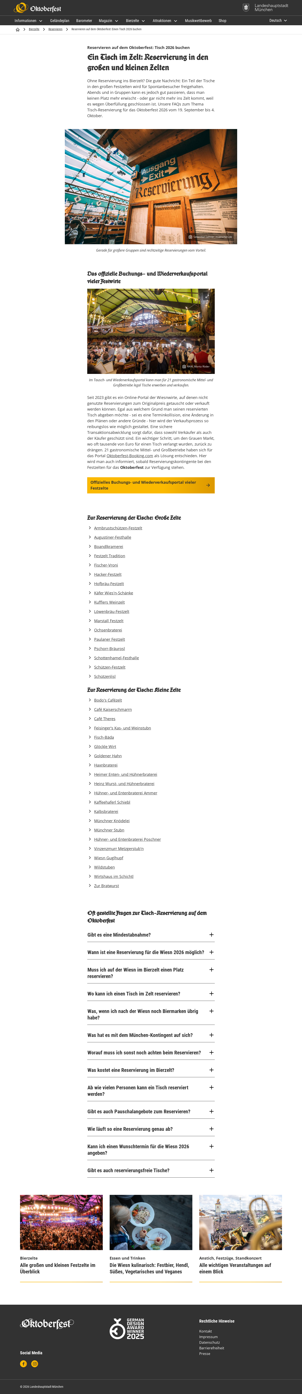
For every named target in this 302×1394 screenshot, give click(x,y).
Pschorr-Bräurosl (109, 648)
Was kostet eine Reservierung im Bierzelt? (151, 1070)
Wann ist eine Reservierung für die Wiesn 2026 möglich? (151, 952)
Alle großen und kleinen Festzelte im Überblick (57, 1268)
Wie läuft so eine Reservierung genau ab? (151, 1129)
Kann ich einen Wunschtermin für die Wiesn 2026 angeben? (151, 1149)
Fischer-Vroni (106, 565)
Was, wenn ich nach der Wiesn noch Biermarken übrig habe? (151, 1014)
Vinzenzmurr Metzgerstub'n (119, 848)
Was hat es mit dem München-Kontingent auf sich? (151, 1035)
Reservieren (55, 29)
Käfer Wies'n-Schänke (113, 592)
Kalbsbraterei (106, 811)
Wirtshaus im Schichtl (114, 876)
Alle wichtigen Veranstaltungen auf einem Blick (235, 1268)
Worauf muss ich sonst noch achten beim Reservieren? (151, 1052)
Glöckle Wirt (105, 746)
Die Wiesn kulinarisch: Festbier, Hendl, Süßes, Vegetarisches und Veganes (149, 1268)
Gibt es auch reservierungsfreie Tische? (151, 1170)
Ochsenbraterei (108, 630)
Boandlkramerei (108, 546)
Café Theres (104, 718)
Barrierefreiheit (211, 1348)
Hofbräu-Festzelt (109, 583)
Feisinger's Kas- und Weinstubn (122, 728)
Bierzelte (34, 29)
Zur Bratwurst (106, 885)
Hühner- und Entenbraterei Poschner (127, 839)
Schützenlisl (105, 676)
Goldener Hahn (108, 755)
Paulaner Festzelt (109, 639)
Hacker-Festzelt (107, 574)
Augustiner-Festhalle (112, 537)
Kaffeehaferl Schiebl (112, 802)
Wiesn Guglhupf (108, 857)
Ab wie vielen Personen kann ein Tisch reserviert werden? (151, 1090)
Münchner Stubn (109, 830)
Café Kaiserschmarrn (113, 709)
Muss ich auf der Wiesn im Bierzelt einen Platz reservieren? (151, 973)
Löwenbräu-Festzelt (111, 611)
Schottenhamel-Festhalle (116, 657)
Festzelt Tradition (109, 555)
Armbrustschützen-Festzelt (118, 528)
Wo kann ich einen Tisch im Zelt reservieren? (151, 994)
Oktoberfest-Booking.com (130, 455)
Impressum (208, 1336)
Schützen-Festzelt (109, 667)
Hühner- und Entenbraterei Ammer (125, 792)
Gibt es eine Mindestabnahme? (151, 935)
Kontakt (205, 1331)
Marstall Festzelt (108, 620)
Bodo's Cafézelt (108, 700)
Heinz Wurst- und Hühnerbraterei (124, 783)
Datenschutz (209, 1342)
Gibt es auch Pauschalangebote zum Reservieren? (151, 1111)
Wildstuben (104, 867)
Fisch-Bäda (104, 737)
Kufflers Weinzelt (109, 602)
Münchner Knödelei (112, 820)
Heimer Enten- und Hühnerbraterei (125, 774)
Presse (204, 1353)
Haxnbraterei (106, 765)
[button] (29, 20)
